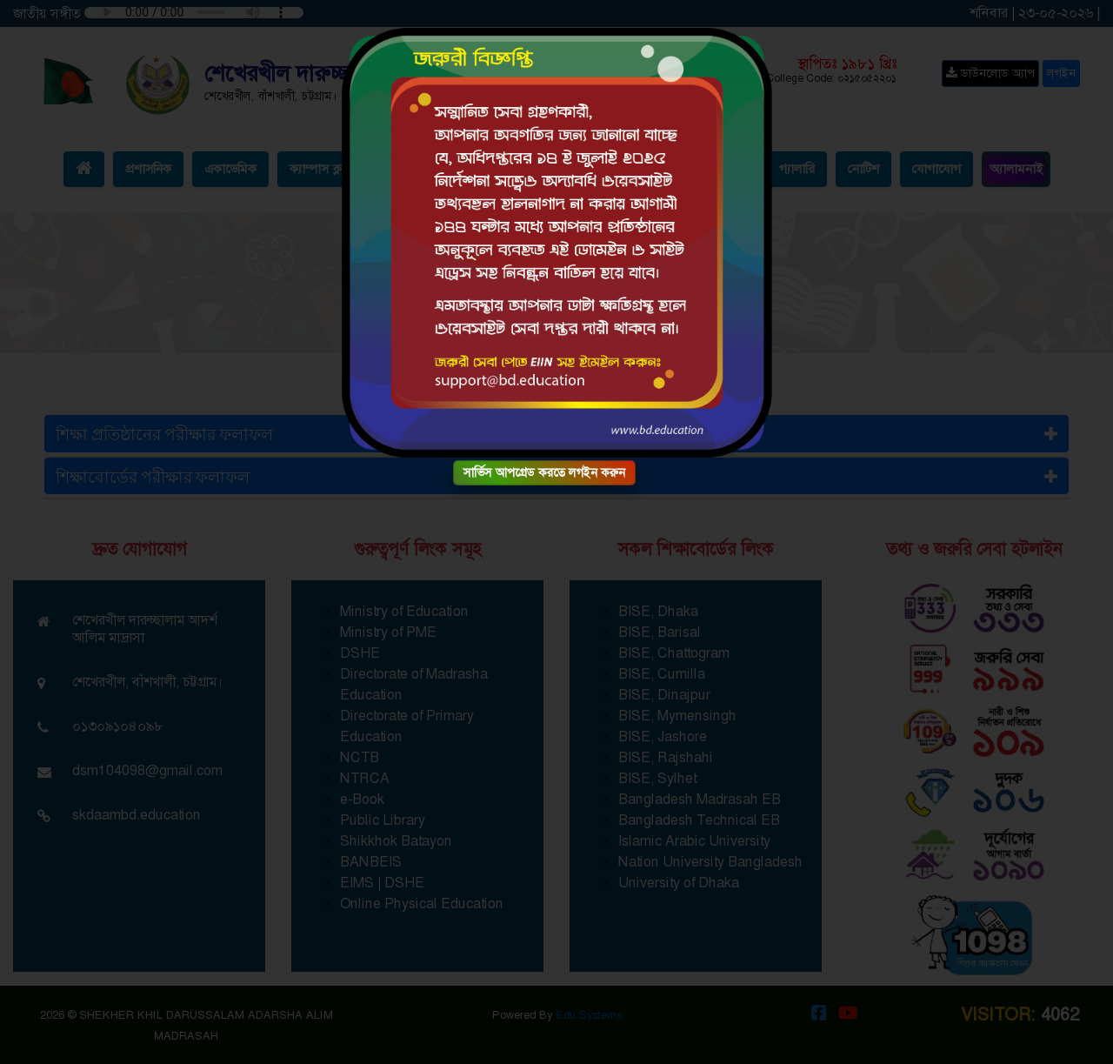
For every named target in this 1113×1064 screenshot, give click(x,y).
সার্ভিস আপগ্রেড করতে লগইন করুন (544, 472)
